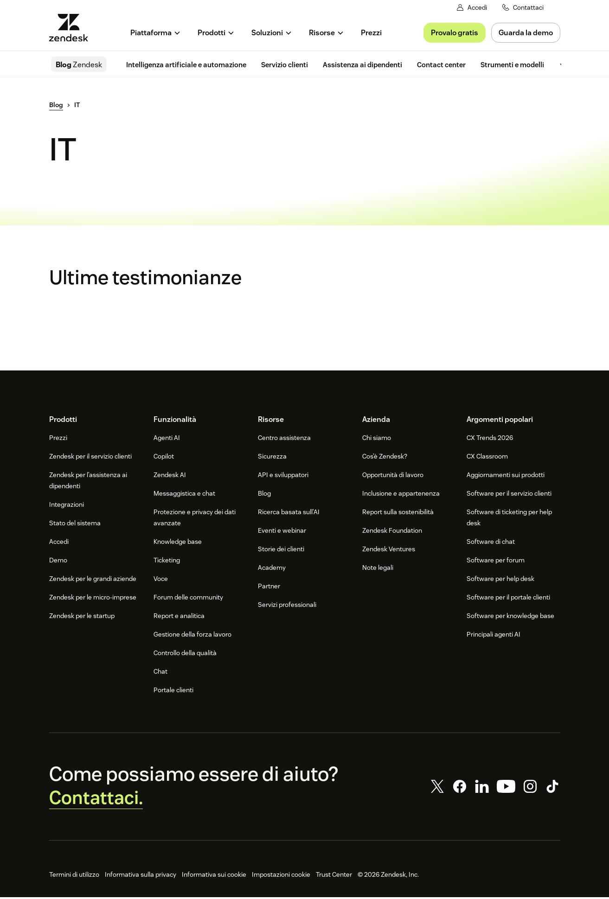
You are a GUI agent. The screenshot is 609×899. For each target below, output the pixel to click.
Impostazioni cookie (281, 876)
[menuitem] (155, 33)
